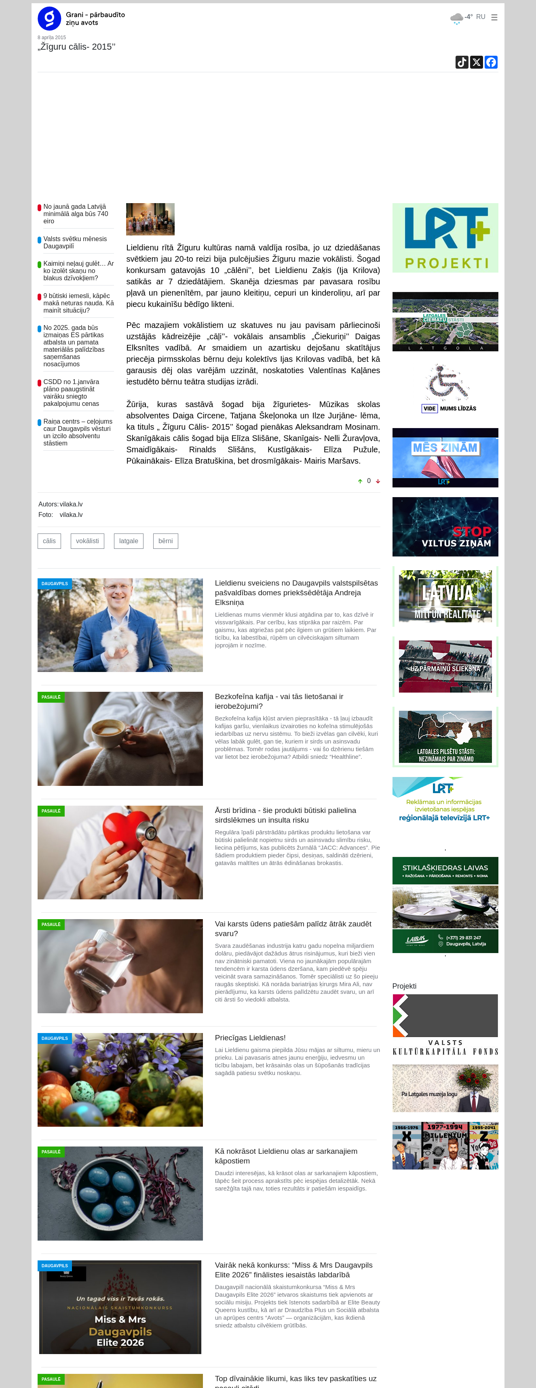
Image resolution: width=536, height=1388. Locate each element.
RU (480, 16)
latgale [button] (128, 541)
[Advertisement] (268, 142)
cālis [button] (49, 541)
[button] (492, 16)
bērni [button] (165, 541)
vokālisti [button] (87, 541)
